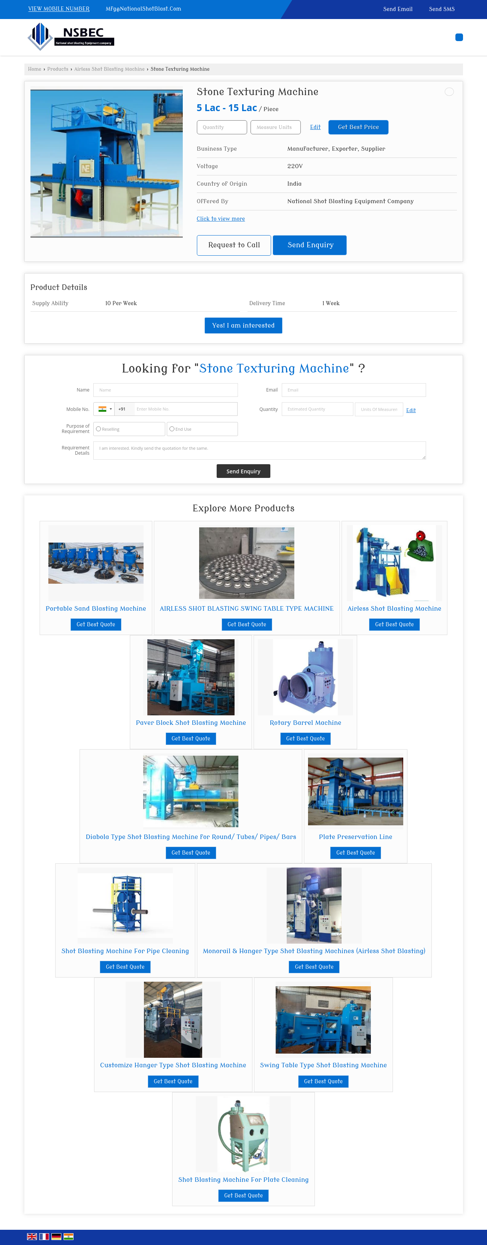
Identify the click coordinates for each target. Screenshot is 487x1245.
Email (272, 390)
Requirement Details (75, 450)
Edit (315, 127)
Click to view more (221, 219)
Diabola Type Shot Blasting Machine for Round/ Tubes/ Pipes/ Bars (191, 837)
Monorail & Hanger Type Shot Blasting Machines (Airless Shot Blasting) (314, 951)
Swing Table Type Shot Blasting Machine (323, 1065)
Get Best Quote (96, 624)
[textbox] (276, 127)
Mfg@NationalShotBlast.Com (143, 9)
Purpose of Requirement (75, 428)
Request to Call (234, 245)
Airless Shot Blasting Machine (109, 69)
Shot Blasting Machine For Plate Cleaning (243, 1179)
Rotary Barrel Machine (305, 722)
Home (35, 69)
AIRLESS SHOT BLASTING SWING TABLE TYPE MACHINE (247, 608)
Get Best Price (358, 127)
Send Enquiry (311, 245)
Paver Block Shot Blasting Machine (191, 722)
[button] (59, 9)
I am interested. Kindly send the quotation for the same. (259, 450)
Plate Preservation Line (356, 837)
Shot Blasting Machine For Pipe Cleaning (125, 951)
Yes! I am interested (243, 325)
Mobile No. (77, 409)
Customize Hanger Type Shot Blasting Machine (173, 1065)
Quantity (268, 409)
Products (57, 69)
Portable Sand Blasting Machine (96, 608)
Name (83, 390)
